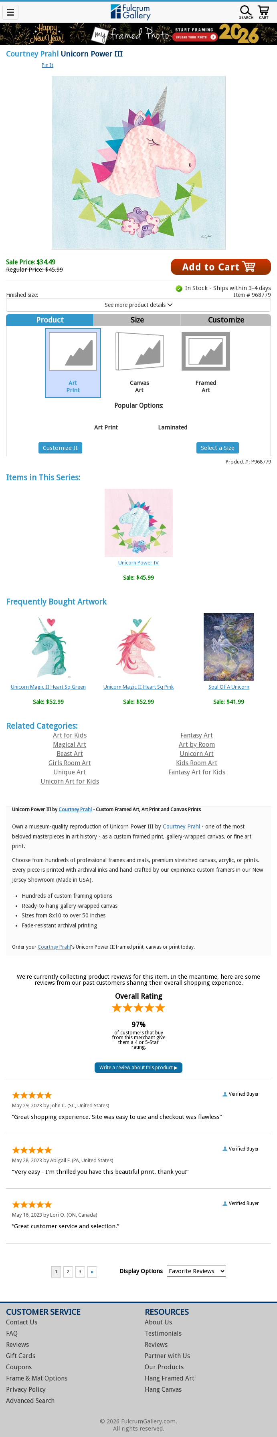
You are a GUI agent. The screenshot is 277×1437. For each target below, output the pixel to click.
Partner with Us (167, 1356)
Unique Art (69, 772)
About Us (158, 1322)
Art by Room (197, 744)
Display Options (141, 1271)
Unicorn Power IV (138, 563)
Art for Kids (70, 735)
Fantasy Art (196, 735)
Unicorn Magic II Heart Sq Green (48, 687)
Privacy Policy (26, 1389)
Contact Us (21, 1322)
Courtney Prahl (32, 54)
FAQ (12, 1333)
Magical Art (69, 744)
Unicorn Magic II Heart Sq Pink (138, 687)
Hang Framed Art (169, 1378)
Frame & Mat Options (36, 1378)
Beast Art (70, 754)
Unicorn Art (197, 754)
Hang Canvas (163, 1389)
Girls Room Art (70, 763)
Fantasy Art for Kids (196, 772)
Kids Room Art (196, 763)
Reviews (17, 1344)
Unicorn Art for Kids (69, 781)
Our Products (164, 1367)
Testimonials (163, 1333)
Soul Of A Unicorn (228, 687)
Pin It (47, 65)
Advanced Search (30, 1401)
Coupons (19, 1367)
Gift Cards (20, 1356)
